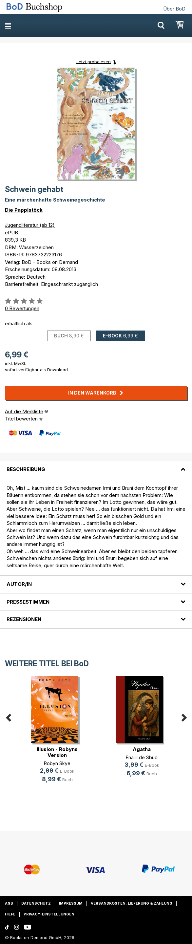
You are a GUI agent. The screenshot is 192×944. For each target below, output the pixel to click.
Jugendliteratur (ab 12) (30, 225)
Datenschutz (36, 903)
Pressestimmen (28, 602)
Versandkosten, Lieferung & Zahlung (131, 903)
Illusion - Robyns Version (57, 752)
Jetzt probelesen (93, 61)
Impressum (71, 903)
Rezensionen (24, 619)
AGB (9, 903)
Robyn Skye (57, 763)
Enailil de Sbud (142, 757)
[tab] (96, 465)
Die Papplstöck (24, 210)
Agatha (142, 749)
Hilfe (10, 914)
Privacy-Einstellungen (49, 914)
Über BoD (174, 9)
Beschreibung (26, 469)
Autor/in (19, 584)
